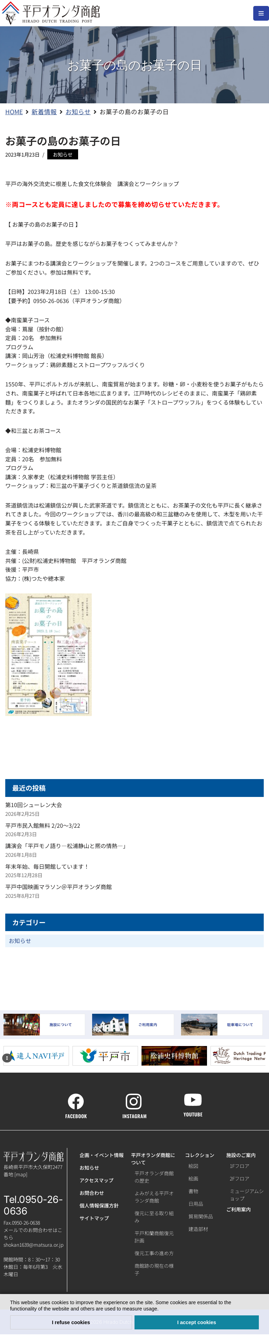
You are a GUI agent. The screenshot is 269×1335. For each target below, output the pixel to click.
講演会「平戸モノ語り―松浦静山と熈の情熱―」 (67, 846)
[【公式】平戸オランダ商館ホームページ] (50, 13)
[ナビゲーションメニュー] (261, 13)
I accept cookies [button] (196, 1322)
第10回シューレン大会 (33, 805)
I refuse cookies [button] (71, 1322)
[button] (161, 1309)
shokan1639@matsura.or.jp (33, 1245)
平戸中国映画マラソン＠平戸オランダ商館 (58, 887)
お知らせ (63, 154)
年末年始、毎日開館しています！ (47, 866)
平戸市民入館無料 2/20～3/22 (42, 825)
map (21, 1174)
